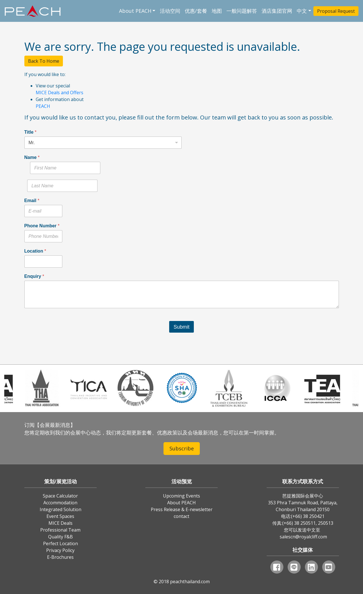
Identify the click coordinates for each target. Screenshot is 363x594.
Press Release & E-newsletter (182, 509)
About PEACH (135, 10)
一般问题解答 (241, 10)
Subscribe (181, 448)
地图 (217, 10)
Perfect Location (60, 543)
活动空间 (170, 10)
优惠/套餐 (196, 10)
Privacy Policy (60, 550)
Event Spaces (60, 516)
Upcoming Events (181, 496)
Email (31, 200)
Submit (181, 327)
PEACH (43, 106)
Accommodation (60, 502)
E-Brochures (60, 557)
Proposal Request (336, 11)
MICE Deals (60, 523)
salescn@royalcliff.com (303, 537)
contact (181, 516)
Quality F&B (60, 537)
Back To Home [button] (43, 61)
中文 (302, 10)
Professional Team (60, 530)
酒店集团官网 (277, 10)
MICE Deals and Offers (59, 92)
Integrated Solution (60, 509)
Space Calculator (60, 496)
